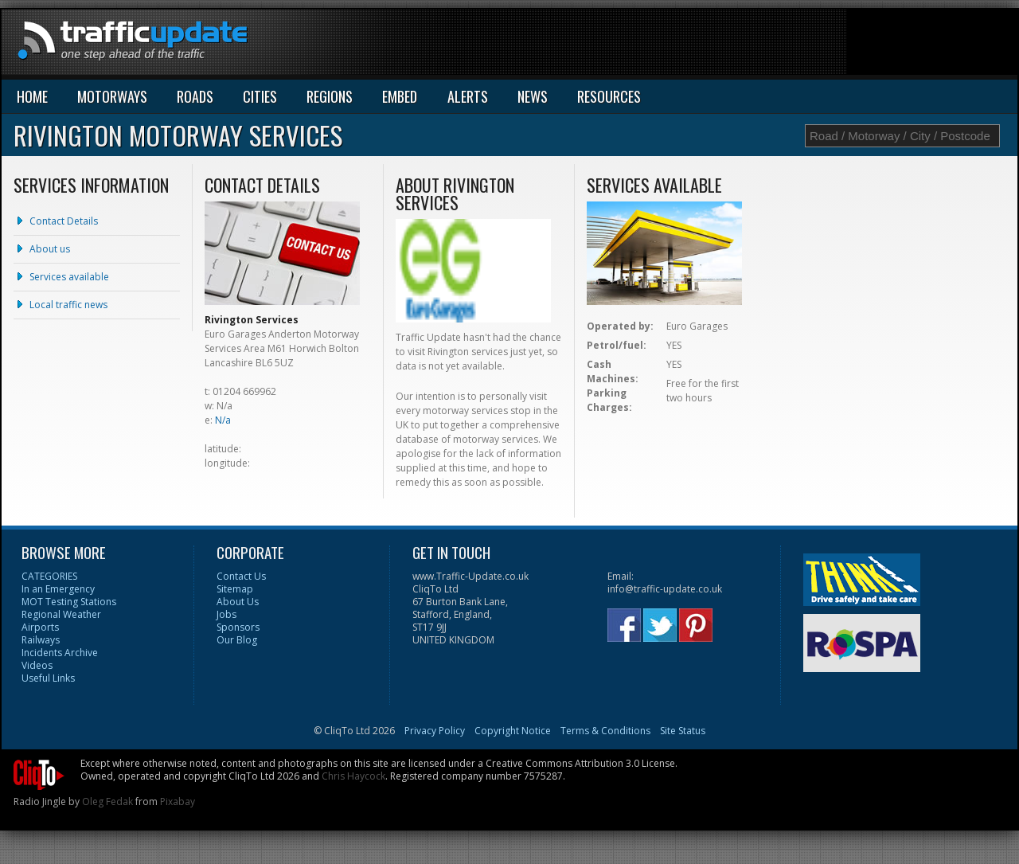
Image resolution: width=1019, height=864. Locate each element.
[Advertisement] (727, 45)
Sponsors (238, 627)
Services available (69, 276)
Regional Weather (61, 614)
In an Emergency (58, 589)
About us (49, 249)
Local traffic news (68, 304)
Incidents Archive (59, 652)
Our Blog (237, 640)
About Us (238, 601)
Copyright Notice (512, 730)
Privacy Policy (434, 730)
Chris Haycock (353, 776)
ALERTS (467, 96)
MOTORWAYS (112, 96)
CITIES (260, 96)
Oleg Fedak (107, 801)
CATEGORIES (49, 576)
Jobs (226, 614)
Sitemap (235, 589)
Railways (40, 640)
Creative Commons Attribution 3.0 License (580, 763)
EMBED (399, 96)
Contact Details (63, 221)
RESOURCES (609, 96)
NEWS (532, 96)
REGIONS (329, 96)
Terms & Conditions (605, 730)
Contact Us (241, 576)
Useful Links (48, 678)
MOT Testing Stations (68, 601)
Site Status (682, 730)
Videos (37, 665)
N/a (223, 420)
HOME (32, 96)
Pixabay (177, 801)
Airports (40, 627)
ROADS (195, 96)
